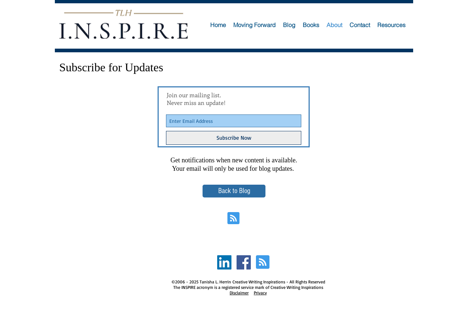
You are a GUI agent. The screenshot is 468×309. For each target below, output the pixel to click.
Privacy (260, 292)
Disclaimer (239, 292)
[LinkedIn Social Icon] (224, 262)
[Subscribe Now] (233, 138)
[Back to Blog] (234, 191)
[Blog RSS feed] (233, 218)
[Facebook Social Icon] (244, 262)
